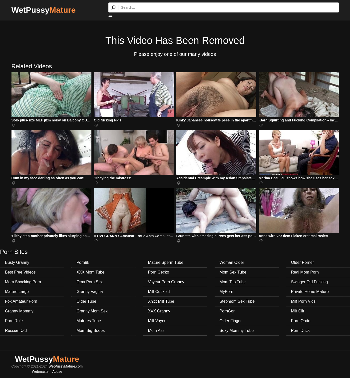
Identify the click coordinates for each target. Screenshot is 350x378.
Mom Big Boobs (90, 330)
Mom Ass (156, 330)
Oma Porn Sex (89, 282)
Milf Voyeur (158, 321)
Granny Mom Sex (91, 311)
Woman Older (232, 262)
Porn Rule (14, 321)
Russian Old (16, 330)
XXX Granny (159, 311)
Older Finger (231, 321)
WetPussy (43, 9)
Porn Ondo (300, 321)
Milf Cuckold (159, 291)
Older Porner (302, 262)
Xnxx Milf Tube (161, 301)
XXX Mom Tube (90, 272)
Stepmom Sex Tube (237, 301)
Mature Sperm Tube (165, 262)
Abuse (57, 372)
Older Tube (86, 301)
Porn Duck (300, 330)
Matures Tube (88, 321)
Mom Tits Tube (233, 282)
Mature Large (17, 291)
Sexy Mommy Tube (237, 330)
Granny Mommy (19, 311)
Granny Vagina (89, 291)
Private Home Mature (310, 291)
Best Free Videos (20, 272)
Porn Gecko (158, 272)
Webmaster (40, 372)
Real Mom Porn (305, 272)
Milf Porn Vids (303, 301)
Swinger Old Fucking (309, 282)
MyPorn (226, 291)
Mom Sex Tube (233, 272)
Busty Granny (17, 262)
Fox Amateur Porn (21, 301)
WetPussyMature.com (65, 366)
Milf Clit (297, 311)
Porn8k (82, 262)
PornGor (227, 311)
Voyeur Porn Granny (166, 282)
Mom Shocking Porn (23, 282)
